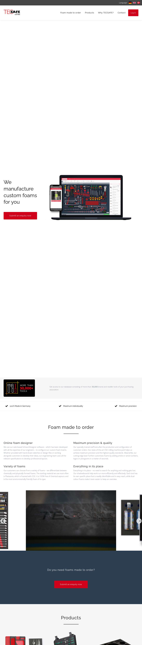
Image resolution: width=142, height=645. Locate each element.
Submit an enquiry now (20, 216)
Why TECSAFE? (106, 13)
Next (139, 521)
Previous (3, 521)
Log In (133, 13)
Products (89, 13)
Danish (138, 3)
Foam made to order (70, 13)
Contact (122, 13)
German (130, 3)
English (134, 3)
